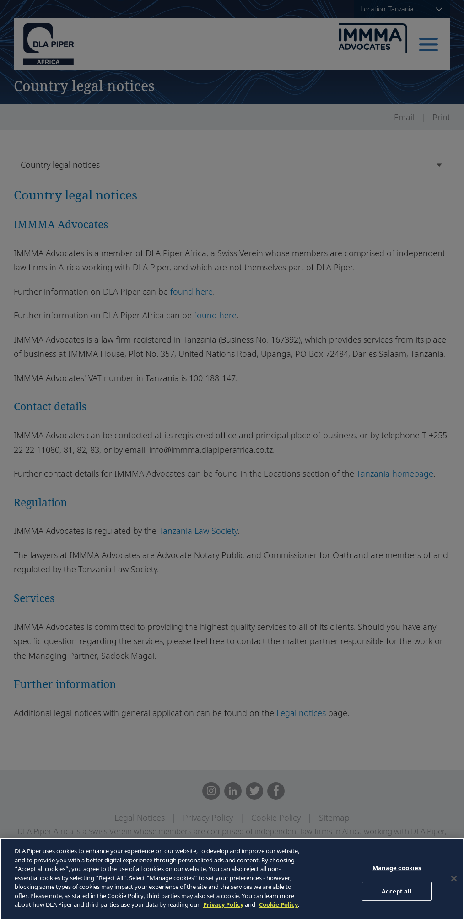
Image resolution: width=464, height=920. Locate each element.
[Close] (454, 879)
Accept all (396, 891)
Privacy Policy (223, 904)
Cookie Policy (278, 904)
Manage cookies (396, 868)
